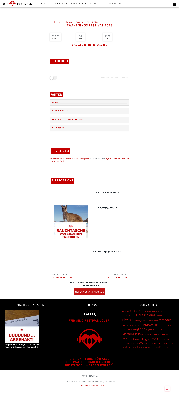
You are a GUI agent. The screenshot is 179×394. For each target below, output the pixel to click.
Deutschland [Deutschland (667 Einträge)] (145, 315)
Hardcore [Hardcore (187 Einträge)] (147, 325)
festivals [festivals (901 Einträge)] (165, 320)
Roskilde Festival (117, 277)
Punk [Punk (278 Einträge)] (131, 339)
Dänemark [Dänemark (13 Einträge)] (158, 316)
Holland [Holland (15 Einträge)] (168, 325)
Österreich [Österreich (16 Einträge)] (164, 347)
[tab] (89, 102)
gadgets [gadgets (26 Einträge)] (138, 325)
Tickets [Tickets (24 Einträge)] (153, 344)
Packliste (79, 22)
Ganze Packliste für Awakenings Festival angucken (70, 158)
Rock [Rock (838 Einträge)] (154, 339)
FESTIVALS (45, 3)
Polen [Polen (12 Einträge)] (167, 335)
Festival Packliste (112, 3)
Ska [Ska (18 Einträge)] (134, 344)
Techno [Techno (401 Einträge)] (145, 343)
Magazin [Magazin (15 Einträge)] (149, 330)
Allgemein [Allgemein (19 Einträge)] (125, 311)
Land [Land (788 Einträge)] (142, 329)
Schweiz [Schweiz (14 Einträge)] (129, 344)
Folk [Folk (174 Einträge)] (124, 325)
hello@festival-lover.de (89, 291)
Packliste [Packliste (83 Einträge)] (160, 334)
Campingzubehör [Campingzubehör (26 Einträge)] (129, 315)
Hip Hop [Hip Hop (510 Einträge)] (159, 325)
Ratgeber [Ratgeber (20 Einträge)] (138, 339)
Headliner (58, 22)
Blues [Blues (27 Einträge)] (159, 311)
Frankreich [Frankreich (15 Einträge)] (130, 325)
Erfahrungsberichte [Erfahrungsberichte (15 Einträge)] (140, 321)
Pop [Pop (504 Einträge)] (124, 339)
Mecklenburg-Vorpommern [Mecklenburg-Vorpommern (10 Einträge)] (160, 330)
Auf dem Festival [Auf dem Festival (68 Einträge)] (138, 311)
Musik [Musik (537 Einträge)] (135, 334)
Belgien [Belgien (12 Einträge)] (154, 311)
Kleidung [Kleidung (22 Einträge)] (134, 330)
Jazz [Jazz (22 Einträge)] (129, 330)
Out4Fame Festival (62, 277)
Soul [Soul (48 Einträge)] (138, 343)
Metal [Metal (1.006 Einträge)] (126, 334)
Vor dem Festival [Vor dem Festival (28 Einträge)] (153, 347)
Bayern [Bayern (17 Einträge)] (149, 311)
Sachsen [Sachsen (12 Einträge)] (161, 339)
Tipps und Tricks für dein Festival (76, 3)
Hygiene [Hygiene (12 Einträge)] (124, 330)
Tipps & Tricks (92, 22)
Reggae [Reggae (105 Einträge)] (146, 339)
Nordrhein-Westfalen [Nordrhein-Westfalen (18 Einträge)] (148, 334)
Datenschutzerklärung (87, 385)
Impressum (100, 385)
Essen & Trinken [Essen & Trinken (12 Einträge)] (153, 321)
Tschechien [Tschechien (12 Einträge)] (142, 347)
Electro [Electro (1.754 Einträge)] (128, 319)
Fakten (69, 22)
